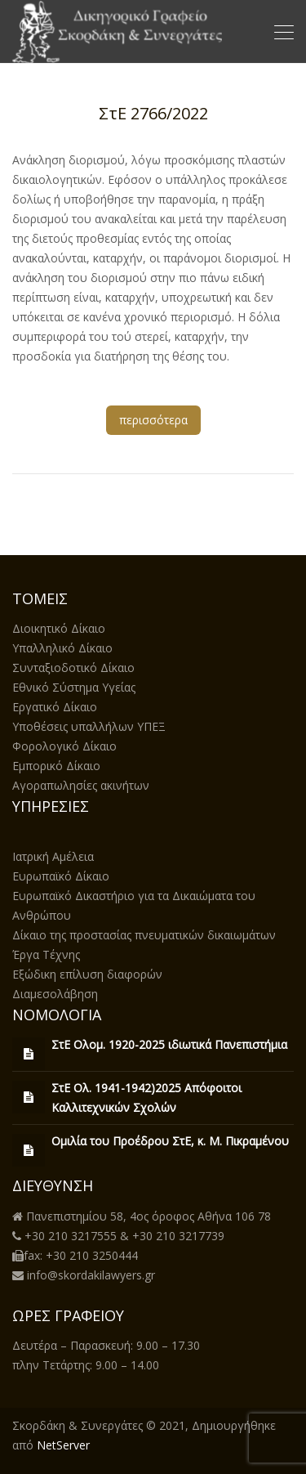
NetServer (63, 1445)
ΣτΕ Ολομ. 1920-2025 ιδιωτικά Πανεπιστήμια (169, 1044)
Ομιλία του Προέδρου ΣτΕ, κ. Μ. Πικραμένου (170, 1141)
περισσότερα (153, 420)
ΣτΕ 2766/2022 (153, 113)
